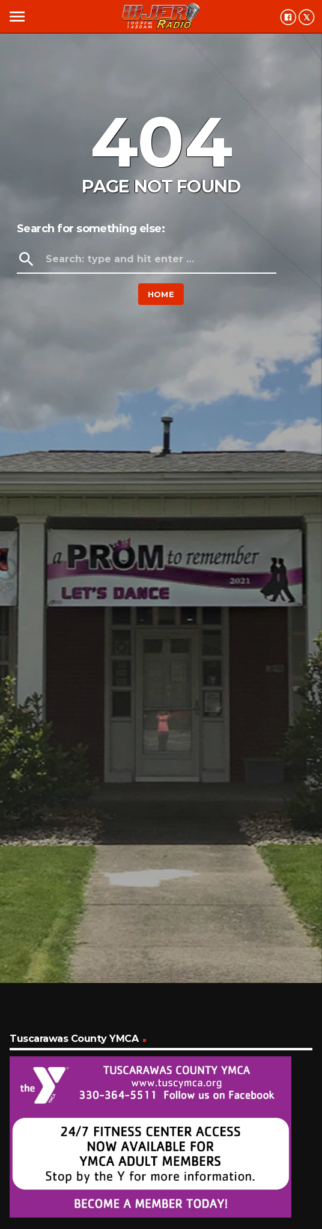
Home (161, 294)
